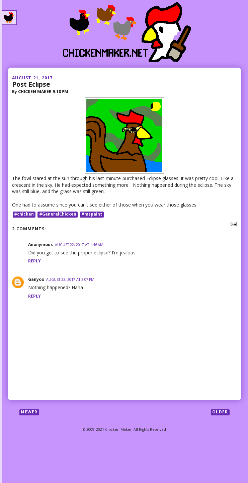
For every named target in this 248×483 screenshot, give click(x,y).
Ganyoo (36, 279)
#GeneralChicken (57, 214)
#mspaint (91, 214)
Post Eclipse (31, 84)
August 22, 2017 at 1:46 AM (79, 244)
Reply (34, 261)
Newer (29, 412)
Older (220, 412)
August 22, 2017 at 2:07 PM (70, 279)
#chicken (24, 214)
